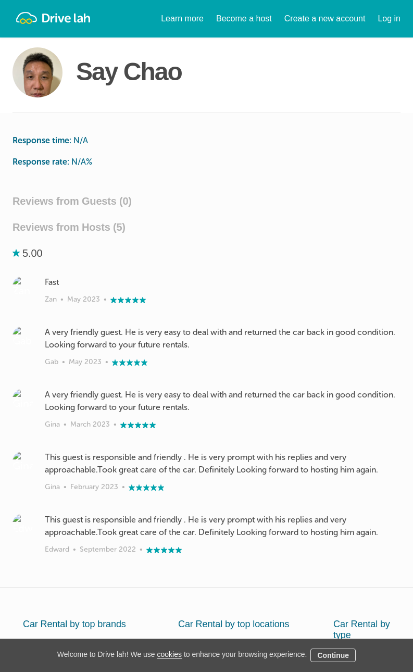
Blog (244, 631)
